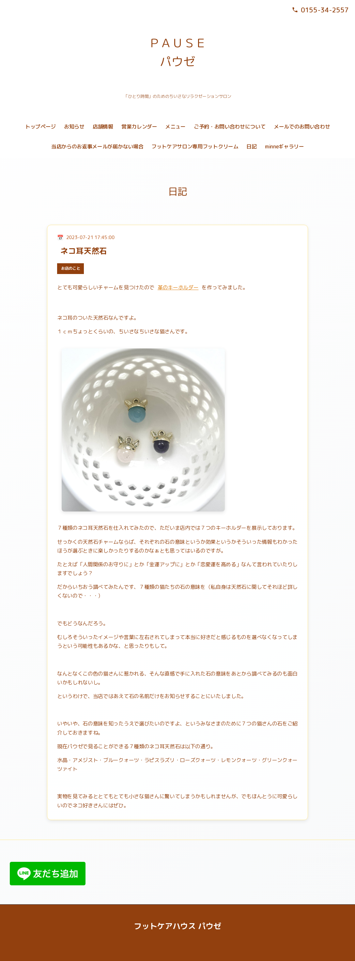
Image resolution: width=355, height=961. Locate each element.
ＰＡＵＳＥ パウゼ (177, 52)
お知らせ (74, 126)
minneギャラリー (284, 146)
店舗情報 (103, 126)
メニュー (175, 126)
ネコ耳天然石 (83, 250)
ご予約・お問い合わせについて (230, 126)
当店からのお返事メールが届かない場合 (97, 146)
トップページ (40, 126)
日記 (251, 146)
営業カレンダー (139, 126)
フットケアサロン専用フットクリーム (195, 146)
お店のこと (70, 268)
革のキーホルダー (178, 287)
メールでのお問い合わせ (302, 126)
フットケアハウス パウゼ (177, 926)
